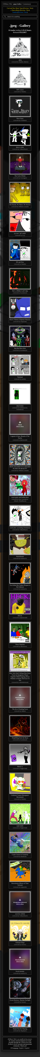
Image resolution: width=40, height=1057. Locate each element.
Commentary (26, 4)
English (21, 1048)
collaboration (25, 1042)
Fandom (14, 12)
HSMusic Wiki (7, 4)
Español (27, 1048)
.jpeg (14, 4)
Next (31, 8)
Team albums (15, 10)
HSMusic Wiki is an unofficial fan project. (20, 1039)
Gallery (19, 4)
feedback (10, 1044)
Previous (26, 8)
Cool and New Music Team (15, 8)
